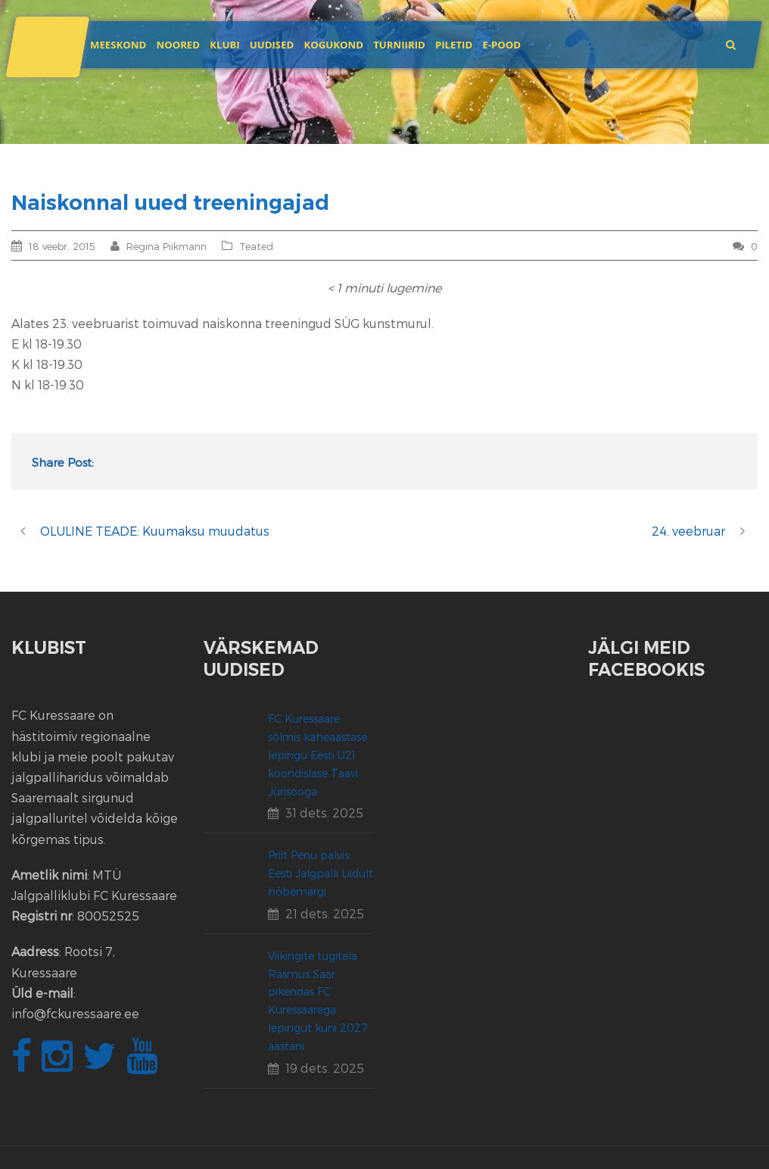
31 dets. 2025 (324, 812)
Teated (256, 246)
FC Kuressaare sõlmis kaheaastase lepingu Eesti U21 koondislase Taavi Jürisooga (317, 754)
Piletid (453, 45)
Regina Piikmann (166, 246)
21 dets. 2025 (324, 913)
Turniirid (399, 45)
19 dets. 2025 (324, 1068)
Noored (178, 45)
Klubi (224, 45)
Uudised (272, 45)
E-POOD (501, 45)
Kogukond (333, 45)
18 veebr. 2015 (62, 246)
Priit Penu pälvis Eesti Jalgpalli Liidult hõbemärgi (320, 873)
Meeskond (118, 45)
